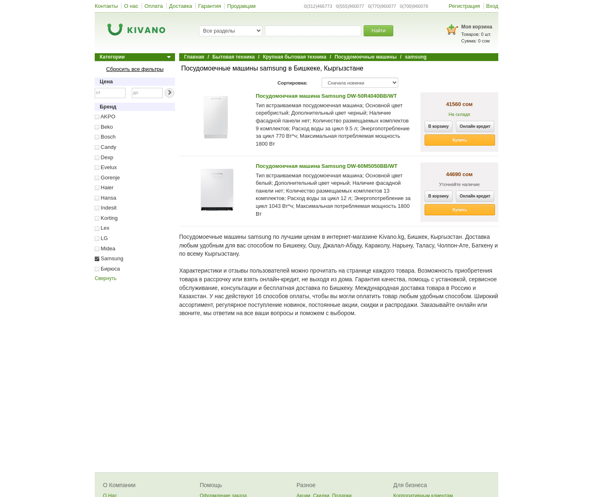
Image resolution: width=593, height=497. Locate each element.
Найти (378, 30)
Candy (105, 147)
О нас (131, 6)
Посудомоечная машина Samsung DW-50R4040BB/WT (326, 96)
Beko (104, 127)
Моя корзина (476, 27)
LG (101, 238)
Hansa (105, 198)
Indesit (106, 208)
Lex (102, 228)
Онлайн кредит (475, 126)
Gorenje (107, 177)
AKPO (105, 116)
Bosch (105, 137)
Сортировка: (293, 82)
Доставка (180, 6)
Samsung (109, 258)
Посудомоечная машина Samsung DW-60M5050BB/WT (326, 166)
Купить (460, 140)
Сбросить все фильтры (134, 69)
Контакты (106, 6)
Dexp (104, 157)
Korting (106, 218)
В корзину (438, 126)
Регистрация (464, 6)
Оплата (154, 6)
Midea (105, 248)
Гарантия (209, 6)
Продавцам (241, 6)
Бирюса (107, 269)
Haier (104, 187)
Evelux (106, 167)
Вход (492, 6)
